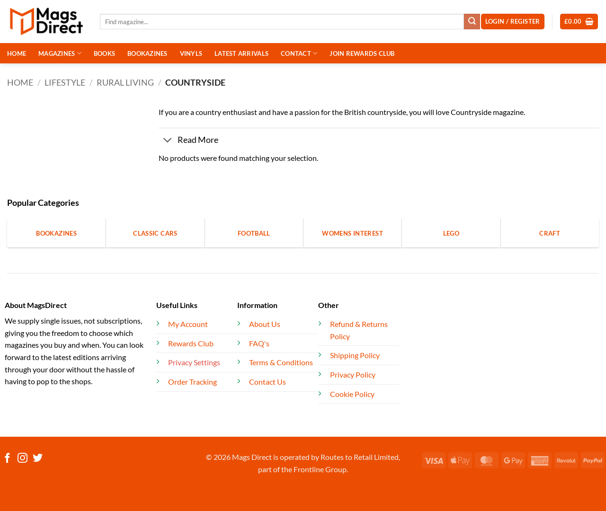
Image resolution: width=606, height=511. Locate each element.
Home (20, 82)
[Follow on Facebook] (7, 458)
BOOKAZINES (147, 53)
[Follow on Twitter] (38, 458)
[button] (579, 21)
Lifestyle (65, 82)
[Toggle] (168, 141)
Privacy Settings (194, 362)
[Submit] (472, 22)
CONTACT (299, 53)
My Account (188, 323)
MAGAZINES (59, 53)
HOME (16, 53)
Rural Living (125, 82)
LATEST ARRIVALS (241, 53)
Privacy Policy (352, 374)
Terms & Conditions (281, 362)
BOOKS (104, 53)
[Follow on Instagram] (22, 458)
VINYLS (191, 53)
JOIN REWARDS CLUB (362, 53)
